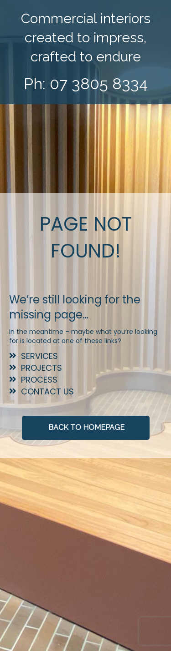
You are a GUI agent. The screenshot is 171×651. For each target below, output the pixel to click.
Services (39, 356)
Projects (41, 367)
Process (39, 379)
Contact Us (47, 391)
